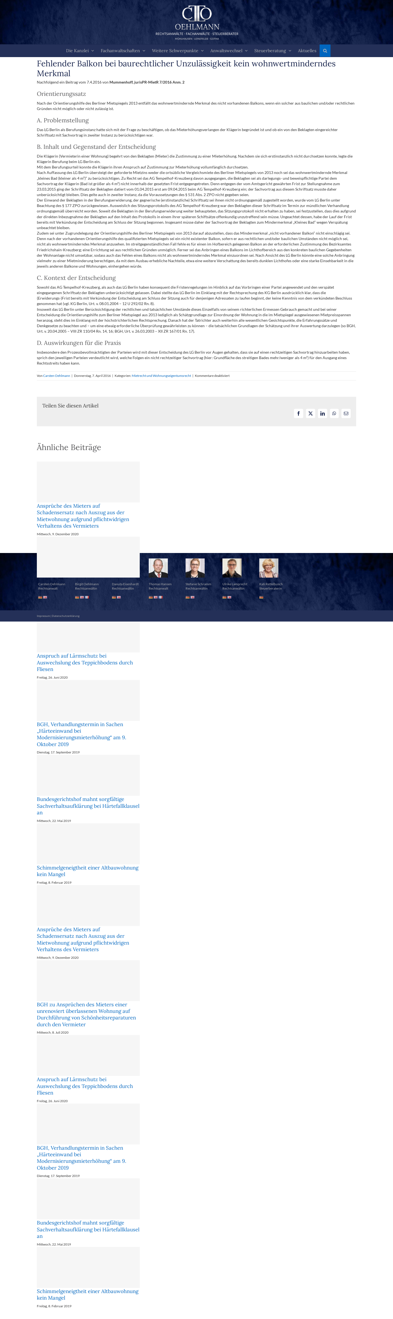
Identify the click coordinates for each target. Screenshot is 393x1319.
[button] (325, 51)
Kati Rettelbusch (271, 584)
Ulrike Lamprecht (234, 584)
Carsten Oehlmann (56, 376)
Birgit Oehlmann (87, 584)
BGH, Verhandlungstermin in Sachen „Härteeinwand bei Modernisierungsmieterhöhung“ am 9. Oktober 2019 (81, 734)
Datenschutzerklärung (65, 615)
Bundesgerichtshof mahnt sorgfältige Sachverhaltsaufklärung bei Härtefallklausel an (88, 806)
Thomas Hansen (160, 584)
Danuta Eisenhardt (125, 584)
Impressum (43, 615)
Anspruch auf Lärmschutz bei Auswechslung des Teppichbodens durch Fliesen (85, 662)
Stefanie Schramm (198, 584)
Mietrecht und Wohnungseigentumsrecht (161, 376)
